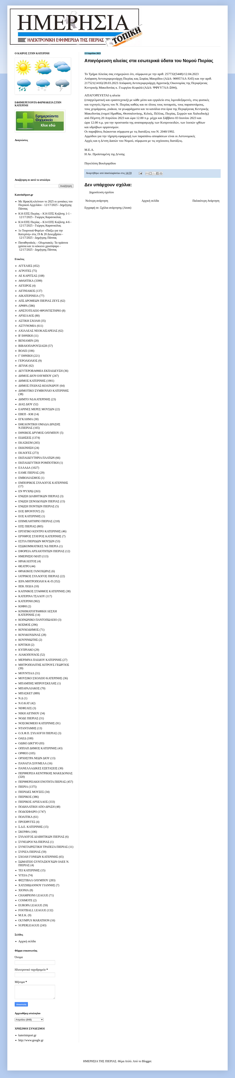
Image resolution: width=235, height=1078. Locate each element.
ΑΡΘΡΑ (23, 305)
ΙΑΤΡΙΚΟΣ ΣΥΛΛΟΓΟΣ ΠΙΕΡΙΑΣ (38, 576)
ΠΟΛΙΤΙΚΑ (25, 816)
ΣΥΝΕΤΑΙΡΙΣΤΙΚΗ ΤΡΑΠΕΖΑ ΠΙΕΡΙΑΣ (43, 846)
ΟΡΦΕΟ (23, 753)
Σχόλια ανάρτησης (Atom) (115, 207)
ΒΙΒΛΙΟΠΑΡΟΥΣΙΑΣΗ (32, 345)
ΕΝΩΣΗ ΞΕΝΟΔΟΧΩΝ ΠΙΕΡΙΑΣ (38, 501)
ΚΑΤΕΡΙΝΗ (25, 601)
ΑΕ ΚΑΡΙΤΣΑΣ (27, 275)
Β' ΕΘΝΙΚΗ (25, 335)
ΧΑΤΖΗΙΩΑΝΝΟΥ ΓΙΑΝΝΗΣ (36, 885)
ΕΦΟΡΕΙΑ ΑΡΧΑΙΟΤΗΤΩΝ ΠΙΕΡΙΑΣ (41, 551)
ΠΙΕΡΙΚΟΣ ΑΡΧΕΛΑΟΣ (33, 801)
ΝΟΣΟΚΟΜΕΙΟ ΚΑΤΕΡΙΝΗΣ (36, 723)
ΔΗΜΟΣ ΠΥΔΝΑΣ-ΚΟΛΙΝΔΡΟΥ (38, 385)
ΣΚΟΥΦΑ (24, 831)
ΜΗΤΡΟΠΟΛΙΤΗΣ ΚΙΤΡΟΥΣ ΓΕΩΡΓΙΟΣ (43, 664)
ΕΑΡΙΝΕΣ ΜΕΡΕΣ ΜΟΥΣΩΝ (36, 409)
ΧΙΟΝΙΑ (23, 890)
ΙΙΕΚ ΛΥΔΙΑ (25, 586)
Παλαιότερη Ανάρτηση (205, 200)
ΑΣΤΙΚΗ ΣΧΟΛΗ (29, 320)
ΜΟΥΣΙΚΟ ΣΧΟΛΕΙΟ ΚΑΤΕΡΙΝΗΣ (40, 678)
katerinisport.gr (27, 1035)
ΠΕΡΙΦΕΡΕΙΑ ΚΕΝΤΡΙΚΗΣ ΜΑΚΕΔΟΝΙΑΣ (45, 773)
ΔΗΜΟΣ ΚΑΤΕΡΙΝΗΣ (32, 380)
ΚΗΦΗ (22, 606)
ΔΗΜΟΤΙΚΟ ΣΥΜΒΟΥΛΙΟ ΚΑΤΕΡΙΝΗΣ (43, 390)
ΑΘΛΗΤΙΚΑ (26, 280)
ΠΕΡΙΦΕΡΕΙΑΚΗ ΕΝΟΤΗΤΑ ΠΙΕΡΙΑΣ (42, 781)
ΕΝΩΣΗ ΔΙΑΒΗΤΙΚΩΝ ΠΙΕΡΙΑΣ (38, 496)
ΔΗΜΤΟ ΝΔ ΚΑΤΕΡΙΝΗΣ (34, 399)
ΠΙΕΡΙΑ (23, 786)
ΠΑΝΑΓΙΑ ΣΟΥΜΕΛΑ (32, 763)
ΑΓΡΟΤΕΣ (24, 270)
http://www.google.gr (31, 1040)
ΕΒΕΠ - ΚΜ (25, 414)
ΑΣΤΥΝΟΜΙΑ (27, 325)
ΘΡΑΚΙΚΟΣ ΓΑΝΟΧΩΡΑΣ (34, 571)
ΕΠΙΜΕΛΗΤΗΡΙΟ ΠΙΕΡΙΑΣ (35, 521)
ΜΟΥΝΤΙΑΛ (26, 673)
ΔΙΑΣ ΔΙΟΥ (25, 404)
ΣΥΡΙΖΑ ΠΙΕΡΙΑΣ (29, 851)
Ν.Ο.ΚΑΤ (24, 703)
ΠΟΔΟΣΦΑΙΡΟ (27, 811)
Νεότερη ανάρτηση (96, 200)
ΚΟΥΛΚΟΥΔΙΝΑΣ (29, 634)
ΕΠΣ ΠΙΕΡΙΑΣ (27, 526)
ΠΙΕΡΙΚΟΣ (25, 796)
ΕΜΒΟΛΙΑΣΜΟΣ (29, 477)
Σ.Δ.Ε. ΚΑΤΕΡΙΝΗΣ (30, 826)
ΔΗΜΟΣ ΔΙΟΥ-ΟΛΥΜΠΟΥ (35, 375)
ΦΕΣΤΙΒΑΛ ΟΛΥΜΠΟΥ (33, 880)
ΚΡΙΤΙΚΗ (24, 644)
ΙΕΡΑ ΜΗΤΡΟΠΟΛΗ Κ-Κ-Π (35, 581)
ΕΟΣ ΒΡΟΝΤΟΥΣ (29, 511)
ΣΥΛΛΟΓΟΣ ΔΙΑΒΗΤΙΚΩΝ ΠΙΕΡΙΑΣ (41, 836)
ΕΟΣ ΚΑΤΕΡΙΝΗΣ (29, 516)
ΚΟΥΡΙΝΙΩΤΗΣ (28, 639)
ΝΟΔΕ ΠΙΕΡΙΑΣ (28, 718)
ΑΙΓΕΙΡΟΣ (24, 285)
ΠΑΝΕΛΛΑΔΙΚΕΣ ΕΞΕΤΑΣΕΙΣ (37, 768)
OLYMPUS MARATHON (34, 920)
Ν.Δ (20, 698)
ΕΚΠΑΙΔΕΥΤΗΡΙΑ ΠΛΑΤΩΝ (36, 457)
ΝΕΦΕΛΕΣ (25, 708)
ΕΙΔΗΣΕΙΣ (24, 437)
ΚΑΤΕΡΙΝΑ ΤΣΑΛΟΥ (31, 596)
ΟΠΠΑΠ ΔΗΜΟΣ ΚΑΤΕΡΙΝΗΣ (37, 748)
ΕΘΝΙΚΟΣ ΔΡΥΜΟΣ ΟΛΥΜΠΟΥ (38, 432)
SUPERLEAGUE (28, 925)
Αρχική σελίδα (150, 200)
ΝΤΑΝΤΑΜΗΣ (27, 728)
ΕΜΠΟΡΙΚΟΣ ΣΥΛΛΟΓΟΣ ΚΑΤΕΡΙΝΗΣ (43, 482)
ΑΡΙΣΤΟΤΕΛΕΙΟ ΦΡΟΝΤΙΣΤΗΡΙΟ (39, 310)
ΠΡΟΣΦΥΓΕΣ (26, 821)
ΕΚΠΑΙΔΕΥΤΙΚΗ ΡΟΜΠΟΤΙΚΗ (38, 462)
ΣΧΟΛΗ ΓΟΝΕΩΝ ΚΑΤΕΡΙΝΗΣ (38, 856)
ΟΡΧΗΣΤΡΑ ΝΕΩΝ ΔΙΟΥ (34, 758)
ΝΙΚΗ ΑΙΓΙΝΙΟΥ (28, 713)
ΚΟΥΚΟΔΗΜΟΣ (28, 629)
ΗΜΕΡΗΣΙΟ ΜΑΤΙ (29, 556)
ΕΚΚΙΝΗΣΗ (25, 447)
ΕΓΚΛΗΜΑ (25, 419)
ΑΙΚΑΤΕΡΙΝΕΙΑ (28, 295)
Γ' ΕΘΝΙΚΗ (25, 355)
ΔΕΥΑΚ (23, 365)
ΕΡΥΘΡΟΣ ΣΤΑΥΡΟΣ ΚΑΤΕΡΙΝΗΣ (39, 536)
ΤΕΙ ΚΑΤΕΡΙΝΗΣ (29, 870)
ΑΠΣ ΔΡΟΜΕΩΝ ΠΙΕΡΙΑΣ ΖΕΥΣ (38, 300)
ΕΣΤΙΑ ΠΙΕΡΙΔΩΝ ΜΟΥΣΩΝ (36, 541)
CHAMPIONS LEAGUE (33, 895)
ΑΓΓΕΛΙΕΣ (25, 265)
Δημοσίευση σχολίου (101, 192)
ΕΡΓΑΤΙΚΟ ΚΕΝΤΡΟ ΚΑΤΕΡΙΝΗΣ (39, 531)
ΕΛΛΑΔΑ (24, 467)
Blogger (146, 1061)
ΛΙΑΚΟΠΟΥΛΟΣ (28, 654)
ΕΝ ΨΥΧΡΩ (25, 491)
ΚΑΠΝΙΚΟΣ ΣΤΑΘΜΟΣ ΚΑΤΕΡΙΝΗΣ (41, 591)
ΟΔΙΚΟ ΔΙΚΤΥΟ (28, 743)
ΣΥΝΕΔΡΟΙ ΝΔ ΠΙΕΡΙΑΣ (33, 841)
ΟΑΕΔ (22, 738)
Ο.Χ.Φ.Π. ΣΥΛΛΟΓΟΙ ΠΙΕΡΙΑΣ (37, 733)
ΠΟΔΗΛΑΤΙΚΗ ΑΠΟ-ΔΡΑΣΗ (36, 806)
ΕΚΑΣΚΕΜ (25, 442)
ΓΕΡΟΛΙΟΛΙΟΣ (27, 360)
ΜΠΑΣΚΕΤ (25, 693)
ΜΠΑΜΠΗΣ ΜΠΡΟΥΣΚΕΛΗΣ (37, 683)
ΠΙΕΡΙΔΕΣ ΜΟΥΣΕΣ (31, 791)
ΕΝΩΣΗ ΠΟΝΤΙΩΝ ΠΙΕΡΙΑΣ (36, 506)
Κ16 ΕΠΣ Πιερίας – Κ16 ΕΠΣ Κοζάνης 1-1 (44, 213)
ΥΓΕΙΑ (22, 875)
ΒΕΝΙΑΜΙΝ (25, 340)
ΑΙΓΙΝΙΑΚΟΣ (26, 290)
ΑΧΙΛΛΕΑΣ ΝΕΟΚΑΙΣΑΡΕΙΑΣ (37, 330)
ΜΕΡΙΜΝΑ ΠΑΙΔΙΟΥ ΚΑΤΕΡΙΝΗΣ (40, 659)
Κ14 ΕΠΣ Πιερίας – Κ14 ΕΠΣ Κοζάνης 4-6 (44, 222)
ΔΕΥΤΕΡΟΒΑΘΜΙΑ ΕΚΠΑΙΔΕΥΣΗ (40, 370)
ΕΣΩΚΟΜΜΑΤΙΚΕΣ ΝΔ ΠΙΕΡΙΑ (38, 546)
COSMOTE (25, 900)
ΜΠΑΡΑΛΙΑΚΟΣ (29, 688)
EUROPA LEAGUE (30, 905)
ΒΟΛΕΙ (22, 350)
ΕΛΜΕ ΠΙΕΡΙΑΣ (28, 472)
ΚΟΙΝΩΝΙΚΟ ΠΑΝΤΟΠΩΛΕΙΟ (37, 619)
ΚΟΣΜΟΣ (24, 624)
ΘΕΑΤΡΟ (24, 566)
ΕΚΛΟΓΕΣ (25, 452)
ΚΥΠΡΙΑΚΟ (25, 649)
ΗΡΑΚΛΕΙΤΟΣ (27, 561)
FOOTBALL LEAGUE (32, 910)
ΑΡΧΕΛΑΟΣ (26, 315)
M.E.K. (22, 915)
